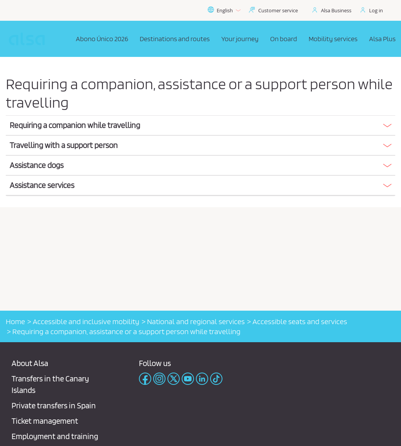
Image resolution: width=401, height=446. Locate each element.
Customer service (278, 10)
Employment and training (55, 436)
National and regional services (196, 321)
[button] (200, 125)
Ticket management (45, 421)
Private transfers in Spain (54, 405)
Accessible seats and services (299, 321)
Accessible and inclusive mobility (86, 321)
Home (15, 321)
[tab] (200, 126)
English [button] (224, 10)
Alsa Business (336, 10)
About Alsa (30, 363)
